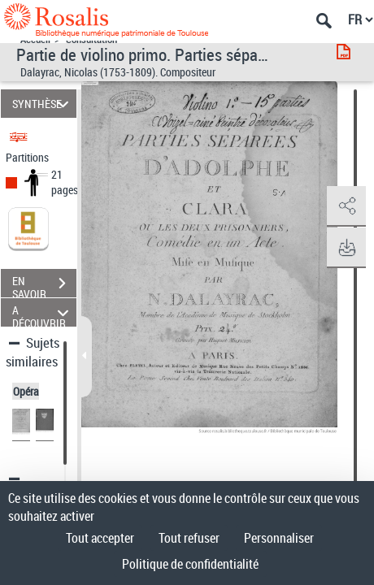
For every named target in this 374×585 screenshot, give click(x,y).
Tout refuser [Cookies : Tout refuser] (189, 538)
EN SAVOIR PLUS (44, 285)
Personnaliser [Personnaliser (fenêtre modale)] (279, 538)
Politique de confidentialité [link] (190, 564)
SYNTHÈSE (43, 103)
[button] (345, 206)
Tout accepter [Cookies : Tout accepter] (100, 538)
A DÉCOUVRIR (43, 312)
